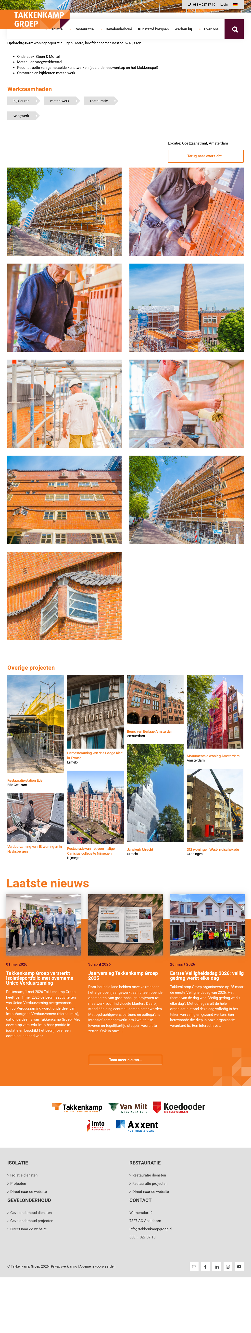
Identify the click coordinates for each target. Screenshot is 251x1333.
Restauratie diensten (149, 1175)
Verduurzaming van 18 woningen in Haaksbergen (34, 848)
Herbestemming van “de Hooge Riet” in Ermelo (95, 755)
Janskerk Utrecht (140, 849)
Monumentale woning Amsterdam (213, 756)
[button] (235, 29)
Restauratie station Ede (24, 780)
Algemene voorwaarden (97, 1266)
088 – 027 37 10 (201, 4)
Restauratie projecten (149, 1183)
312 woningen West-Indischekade (213, 849)
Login (224, 4)
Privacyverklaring (64, 1266)
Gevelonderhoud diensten (31, 1213)
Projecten (18, 1183)
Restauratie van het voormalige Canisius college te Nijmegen (90, 850)
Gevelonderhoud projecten (31, 1221)
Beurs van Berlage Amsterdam (150, 731)
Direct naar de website (28, 1191)
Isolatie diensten (24, 1175)
